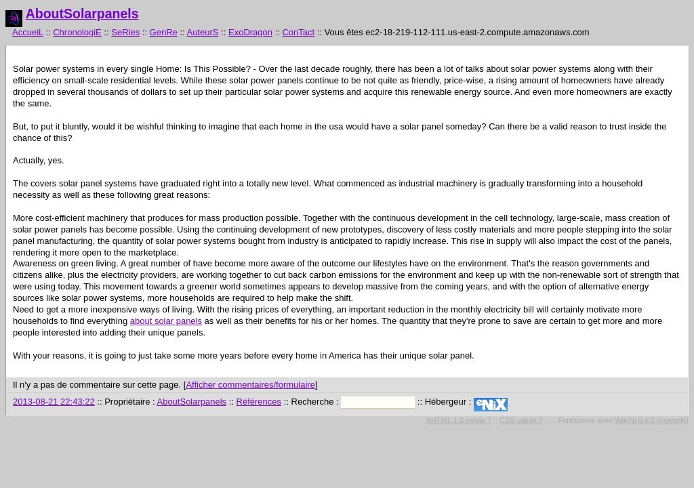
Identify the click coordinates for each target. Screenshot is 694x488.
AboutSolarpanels (82, 13)
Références (259, 401)
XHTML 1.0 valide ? (458, 420)
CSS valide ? (521, 420)
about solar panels (166, 321)
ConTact (298, 32)
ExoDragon (250, 32)
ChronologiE (77, 32)
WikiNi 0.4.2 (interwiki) (652, 420)
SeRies (125, 32)
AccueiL (27, 32)
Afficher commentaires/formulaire (250, 385)
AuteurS (203, 32)
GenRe (164, 32)
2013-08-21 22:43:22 (54, 401)
